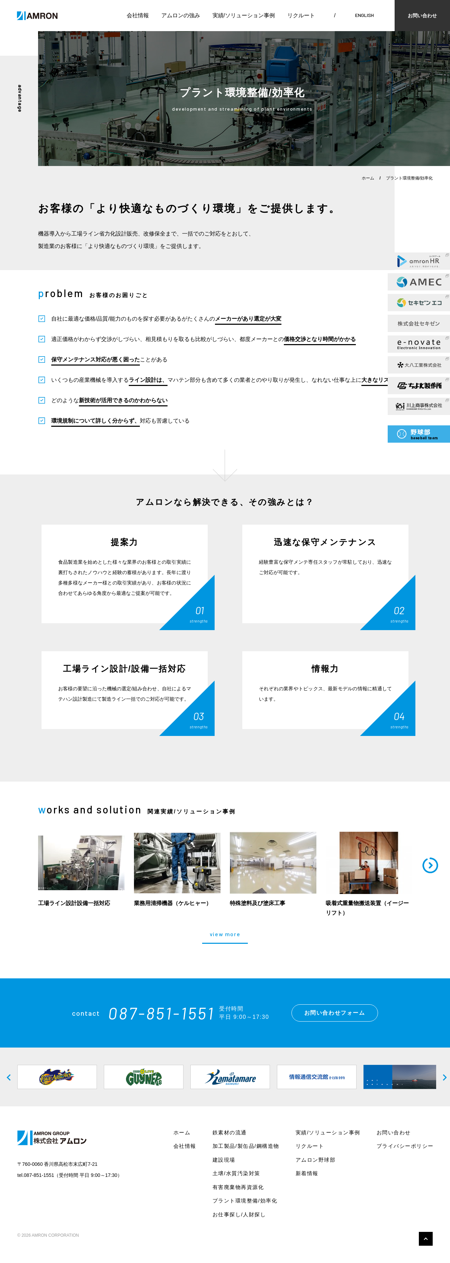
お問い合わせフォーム (334, 1013)
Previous (8, 1077)
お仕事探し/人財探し (239, 1214)
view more (225, 934)
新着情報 (307, 1173)
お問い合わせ (422, 15)
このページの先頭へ (426, 1239)
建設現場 (224, 1160)
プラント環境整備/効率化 (245, 1201)
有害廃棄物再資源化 (238, 1187)
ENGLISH (364, 15)
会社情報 (138, 15)
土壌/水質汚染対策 (236, 1173)
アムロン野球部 (316, 1160)
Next (441, 1077)
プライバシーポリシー (405, 1146)
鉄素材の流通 (230, 1132)
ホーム (368, 178)
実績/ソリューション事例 (244, 15)
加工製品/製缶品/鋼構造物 (246, 1146)
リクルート (301, 15)
